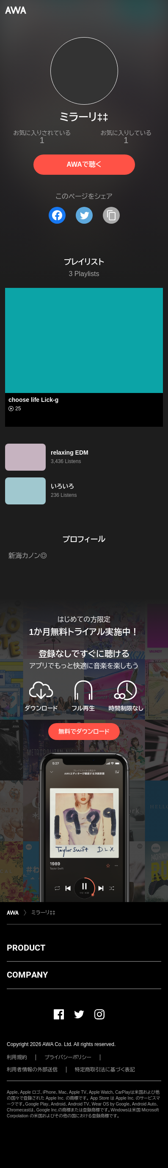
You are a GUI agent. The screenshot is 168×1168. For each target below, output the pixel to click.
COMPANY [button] (27, 975)
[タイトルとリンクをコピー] (111, 215)
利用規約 (17, 1057)
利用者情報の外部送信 (32, 1070)
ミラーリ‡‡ (43, 913)
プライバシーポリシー (67, 1057)
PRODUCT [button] (26, 948)
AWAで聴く (83, 164)
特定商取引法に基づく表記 (105, 1070)
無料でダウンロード (83, 731)
